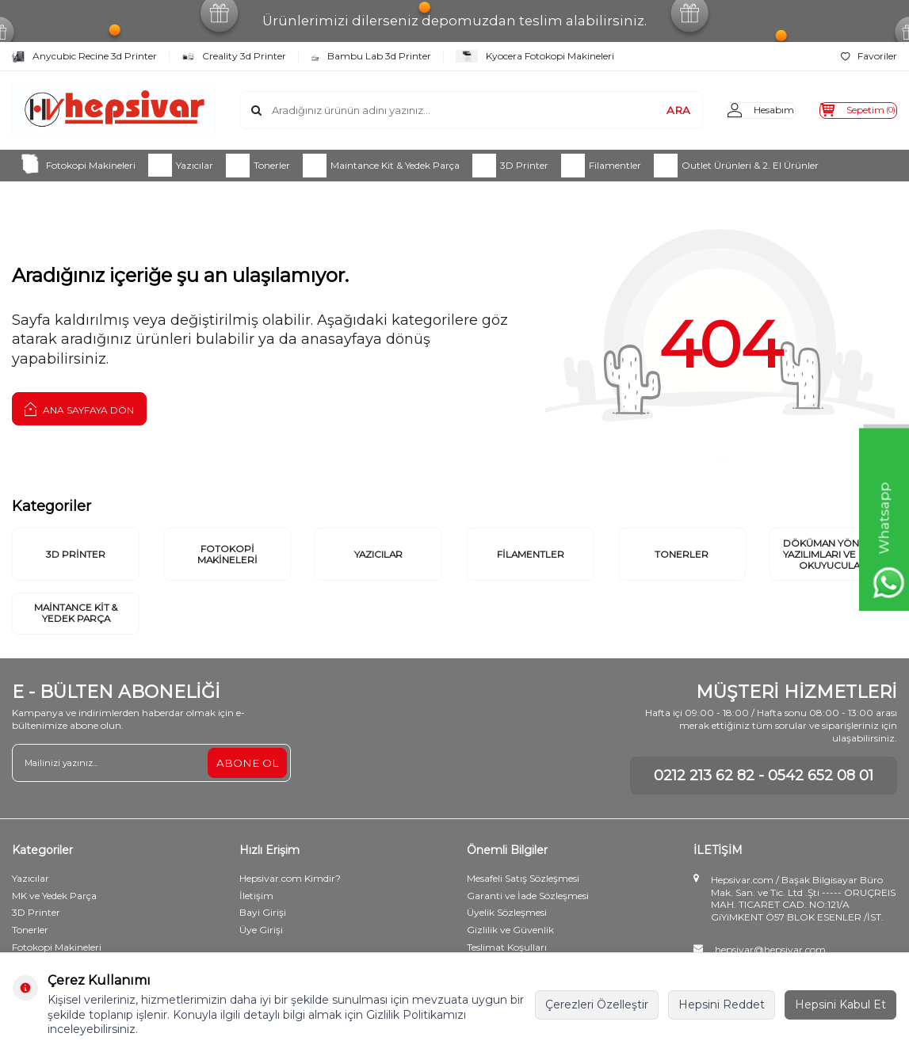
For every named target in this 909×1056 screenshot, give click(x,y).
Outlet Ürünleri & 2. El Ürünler (736, 165)
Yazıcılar (180, 165)
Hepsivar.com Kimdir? (290, 908)
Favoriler (869, 56)
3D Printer (510, 165)
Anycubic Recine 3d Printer (84, 56)
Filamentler (601, 165)
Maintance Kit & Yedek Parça (381, 165)
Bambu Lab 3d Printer (371, 56)
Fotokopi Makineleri (77, 165)
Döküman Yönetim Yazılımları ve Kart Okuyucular (833, 568)
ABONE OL (246, 793)
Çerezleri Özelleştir (596, 1004)
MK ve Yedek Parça (54, 926)
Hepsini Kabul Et (840, 1004)
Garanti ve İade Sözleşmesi (528, 926)
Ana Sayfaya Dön (79, 408)
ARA (648, 110)
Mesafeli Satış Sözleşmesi (523, 908)
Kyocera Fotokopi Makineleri (535, 56)
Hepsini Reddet (721, 1004)
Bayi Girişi (262, 943)
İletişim (256, 926)
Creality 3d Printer (233, 56)
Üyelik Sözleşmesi (507, 943)
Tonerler (258, 165)
